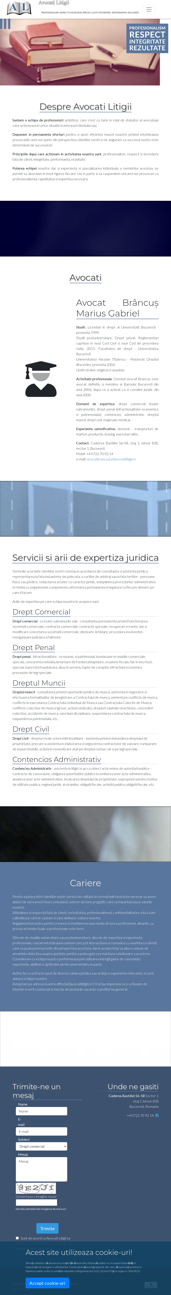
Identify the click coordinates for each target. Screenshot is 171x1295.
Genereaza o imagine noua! (36, 1196)
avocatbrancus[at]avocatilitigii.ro (111, 459)
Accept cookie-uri (47, 1283)
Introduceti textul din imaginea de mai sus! (41, 1209)
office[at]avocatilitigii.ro (74, 984)
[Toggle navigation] (149, 9)
